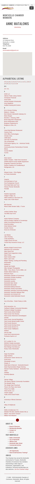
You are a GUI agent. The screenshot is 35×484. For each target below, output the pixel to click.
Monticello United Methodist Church (14, 296)
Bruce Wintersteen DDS (11, 121)
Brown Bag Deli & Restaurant (12, 119)
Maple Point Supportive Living (12, 253)
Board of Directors (14, 426)
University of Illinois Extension (12, 399)
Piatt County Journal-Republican (13, 319)
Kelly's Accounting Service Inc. (13, 222)
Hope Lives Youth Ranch (11, 199)
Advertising (17, 27)
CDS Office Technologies (11, 134)
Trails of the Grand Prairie (11, 394)
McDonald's (7, 262)
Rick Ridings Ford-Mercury (12, 347)
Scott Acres (7, 359)
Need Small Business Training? (18, 452)
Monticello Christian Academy (12, 277)
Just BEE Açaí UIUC (10, 213)
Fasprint (6, 179)
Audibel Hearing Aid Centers (12, 105)
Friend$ (6, 188)
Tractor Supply (8, 392)
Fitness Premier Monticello (12, 187)
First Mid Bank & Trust (10, 181)
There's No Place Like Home (12, 387)
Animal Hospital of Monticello (12, 101)
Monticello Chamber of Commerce (14, 275)
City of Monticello (9, 141)
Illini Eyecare (8, 204)
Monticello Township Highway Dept (14, 292)
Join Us (11, 432)
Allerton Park (13, 441)
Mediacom (7, 264)
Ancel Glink (7, 99)
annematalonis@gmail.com (11, 50)
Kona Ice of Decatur (10, 230)
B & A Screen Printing (10, 110)
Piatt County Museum (10, 323)
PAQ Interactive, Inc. (10, 306)
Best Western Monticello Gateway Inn (15, 114)
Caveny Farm (8, 132)
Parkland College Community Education (15, 308)
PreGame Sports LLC (10, 336)
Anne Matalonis (8, 103)
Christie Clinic (8, 136)
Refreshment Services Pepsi (12, 345)
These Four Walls (9, 389)
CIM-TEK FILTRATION (10, 139)
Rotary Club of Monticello (11, 348)
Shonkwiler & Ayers (9, 361)
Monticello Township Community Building (16, 290)
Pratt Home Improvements (11, 334)
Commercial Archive (15, 445)
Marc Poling (7, 255)
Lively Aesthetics (9, 238)
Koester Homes (8, 228)
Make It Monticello (14, 437)
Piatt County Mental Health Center (14, 321)
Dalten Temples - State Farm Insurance (15, 159)
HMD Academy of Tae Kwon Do (13, 197)
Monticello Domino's (10, 279)
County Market (8, 151)
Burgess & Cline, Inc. (10, 125)
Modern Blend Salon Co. (11, 272)
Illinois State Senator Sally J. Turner (14, 206)
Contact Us (12, 430)
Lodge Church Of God (10, 240)
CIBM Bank (7, 138)
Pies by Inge (7, 332)
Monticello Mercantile (10, 285)
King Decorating (9, 224)
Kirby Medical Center (10, 226)
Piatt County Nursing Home (12, 325)
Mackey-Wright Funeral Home (13, 247)
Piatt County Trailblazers (11, 328)
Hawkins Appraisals (9, 194)
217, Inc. (6, 89)
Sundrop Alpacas (9, 374)
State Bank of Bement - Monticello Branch (16, 365)
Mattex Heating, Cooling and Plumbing (15, 260)
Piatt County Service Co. (11, 327)
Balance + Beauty (9, 112)
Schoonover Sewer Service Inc (13, 357)
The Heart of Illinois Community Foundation (16, 381)
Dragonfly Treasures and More (13, 163)
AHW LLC (7, 94)
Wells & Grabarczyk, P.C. (11, 410)
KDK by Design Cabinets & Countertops (15, 220)
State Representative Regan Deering (15, 367)
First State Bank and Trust (11, 185)
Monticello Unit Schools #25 (12, 294)
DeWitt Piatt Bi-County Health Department (16, 161)
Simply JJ (7, 363)
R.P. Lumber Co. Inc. (10, 341)
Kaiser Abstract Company (11, 218)
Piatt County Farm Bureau (11, 314)
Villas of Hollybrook (9, 405)
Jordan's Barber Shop (10, 211)
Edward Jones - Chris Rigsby (12, 172)
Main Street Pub (9, 251)
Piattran (6, 330)
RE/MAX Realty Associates (12, 343)
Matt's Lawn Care (9, 259)
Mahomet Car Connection (11, 249)
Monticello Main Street (10, 283)
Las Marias (7, 235)
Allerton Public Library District (12, 96)
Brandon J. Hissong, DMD (11, 117)
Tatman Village (8, 379)
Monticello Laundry (9, 281)
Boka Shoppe (8, 116)
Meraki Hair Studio (9, 266)
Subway (6, 372)
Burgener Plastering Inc (11, 123)
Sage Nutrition (8, 355)
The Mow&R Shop (9, 383)
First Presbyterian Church (11, 183)
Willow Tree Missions (10, 415)
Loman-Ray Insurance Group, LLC (14, 242)
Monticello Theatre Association (13, 288)
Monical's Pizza (8, 273)
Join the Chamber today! (21, 469)
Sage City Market (9, 354)
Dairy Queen (8, 158)
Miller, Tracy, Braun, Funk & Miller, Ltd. (15, 270)
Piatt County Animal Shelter (12, 312)
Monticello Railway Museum (12, 286)
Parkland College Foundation (12, 310)
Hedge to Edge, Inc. (10, 195)
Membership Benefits (15, 428)
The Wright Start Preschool (12, 385)
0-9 (5, 86)
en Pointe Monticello (10, 174)
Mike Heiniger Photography (12, 268)
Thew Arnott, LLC (9, 391)
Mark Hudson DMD (9, 257)
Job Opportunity (14, 450)
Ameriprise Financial (10, 97)
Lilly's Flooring (8, 237)
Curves (6, 152)
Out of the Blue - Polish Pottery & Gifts (15, 301)
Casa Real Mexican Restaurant (13, 130)
